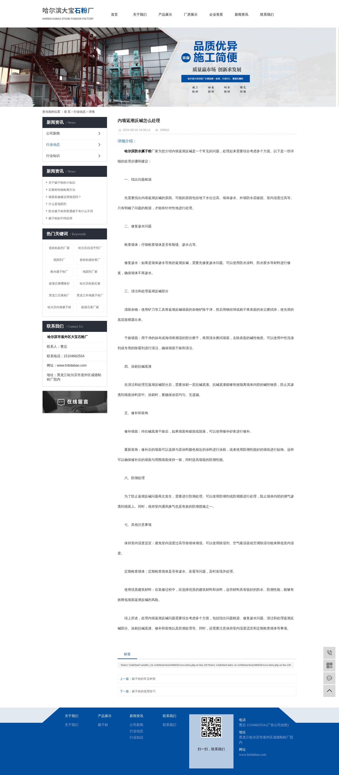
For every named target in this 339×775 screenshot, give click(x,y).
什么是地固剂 (57, 204)
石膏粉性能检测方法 (62, 189)
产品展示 (165, 14)
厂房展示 (190, 14)
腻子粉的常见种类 (144, 678)
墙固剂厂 (59, 259)
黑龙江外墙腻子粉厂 (90, 295)
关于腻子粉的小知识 (62, 182)
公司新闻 (53, 133)
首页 (114, 14)
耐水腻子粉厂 (59, 271)
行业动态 (80, 111)
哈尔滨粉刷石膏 (90, 283)
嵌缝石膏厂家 (90, 307)
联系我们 (267, 14)
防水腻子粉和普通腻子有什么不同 (71, 211)
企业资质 (216, 14)
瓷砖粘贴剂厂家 (59, 248)
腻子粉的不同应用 (60, 218)
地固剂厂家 (90, 271)
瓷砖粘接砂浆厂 (90, 259)
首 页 (67, 111)
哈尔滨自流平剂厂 (90, 248)
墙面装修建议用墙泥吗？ (65, 197)
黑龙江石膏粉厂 (59, 295)
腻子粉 (103, 725)
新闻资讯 (241, 14)
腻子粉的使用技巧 (144, 691)
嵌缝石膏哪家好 (59, 283)
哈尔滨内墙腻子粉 (59, 307)
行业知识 (53, 156)
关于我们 (140, 14)
